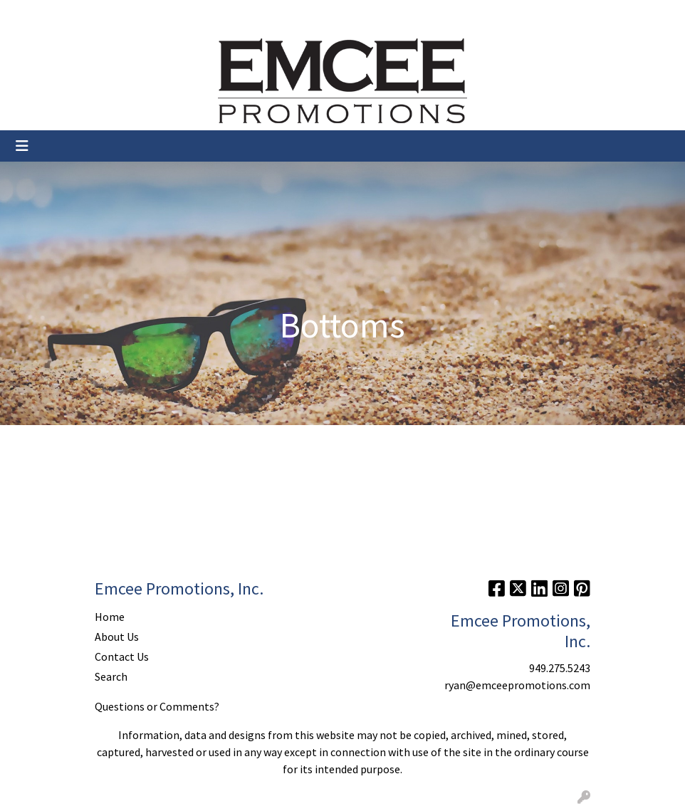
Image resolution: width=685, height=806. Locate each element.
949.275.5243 (559, 668)
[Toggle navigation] (22, 146)
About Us (75, 16)
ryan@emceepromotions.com (517, 685)
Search (541, 16)
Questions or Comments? (157, 706)
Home (28, 16)
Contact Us (135, 16)
